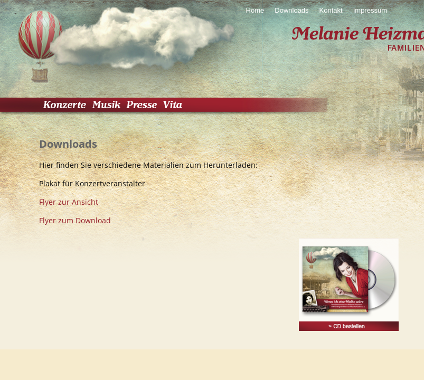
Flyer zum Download (75, 220)
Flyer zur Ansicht (68, 202)
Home (255, 10)
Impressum (370, 10)
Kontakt (331, 10)
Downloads (291, 10)
